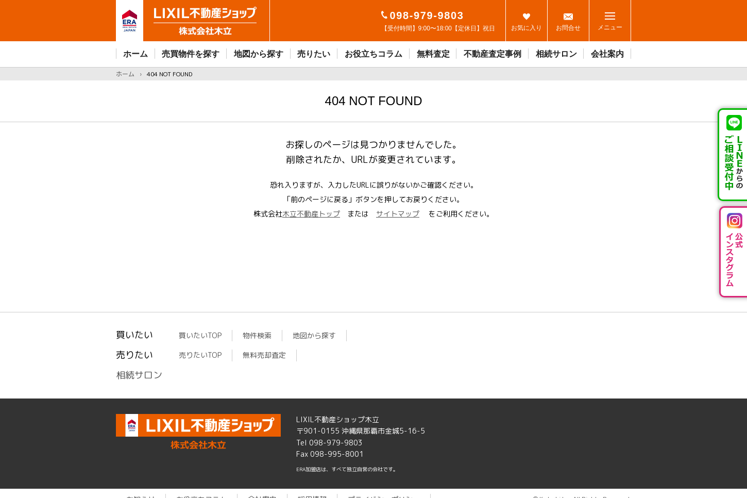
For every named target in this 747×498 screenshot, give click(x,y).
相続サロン (556, 53)
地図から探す (258, 53)
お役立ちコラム (373, 53)
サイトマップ (397, 214)
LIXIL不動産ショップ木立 (198, 431)
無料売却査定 (264, 355)
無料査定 (433, 53)
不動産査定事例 (492, 53)
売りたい (313, 53)
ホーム (135, 53)
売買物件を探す (190, 53)
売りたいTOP (200, 355)
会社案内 (607, 53)
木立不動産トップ (311, 214)
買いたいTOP (200, 335)
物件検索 (257, 335)
